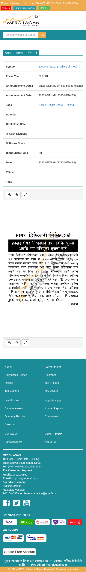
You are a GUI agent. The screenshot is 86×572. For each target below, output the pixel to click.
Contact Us (11, 433)
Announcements (14, 408)
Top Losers (51, 390)
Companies (51, 416)
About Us (50, 441)
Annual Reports (54, 408)
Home (8, 366)
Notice (42, 104)
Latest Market (53, 367)
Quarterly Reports (15, 416)
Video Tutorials (53, 433)
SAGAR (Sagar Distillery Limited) (58, 66)
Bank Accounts (13, 441)
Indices (9, 382)
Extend (70, 104)
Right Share (56, 104)
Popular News (53, 400)
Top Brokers (52, 382)
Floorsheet (51, 374)
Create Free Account (25, 8)
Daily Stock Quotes (16, 374)
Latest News (12, 400)
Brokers (9, 424)
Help (44, 8)
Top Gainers (12, 390)
